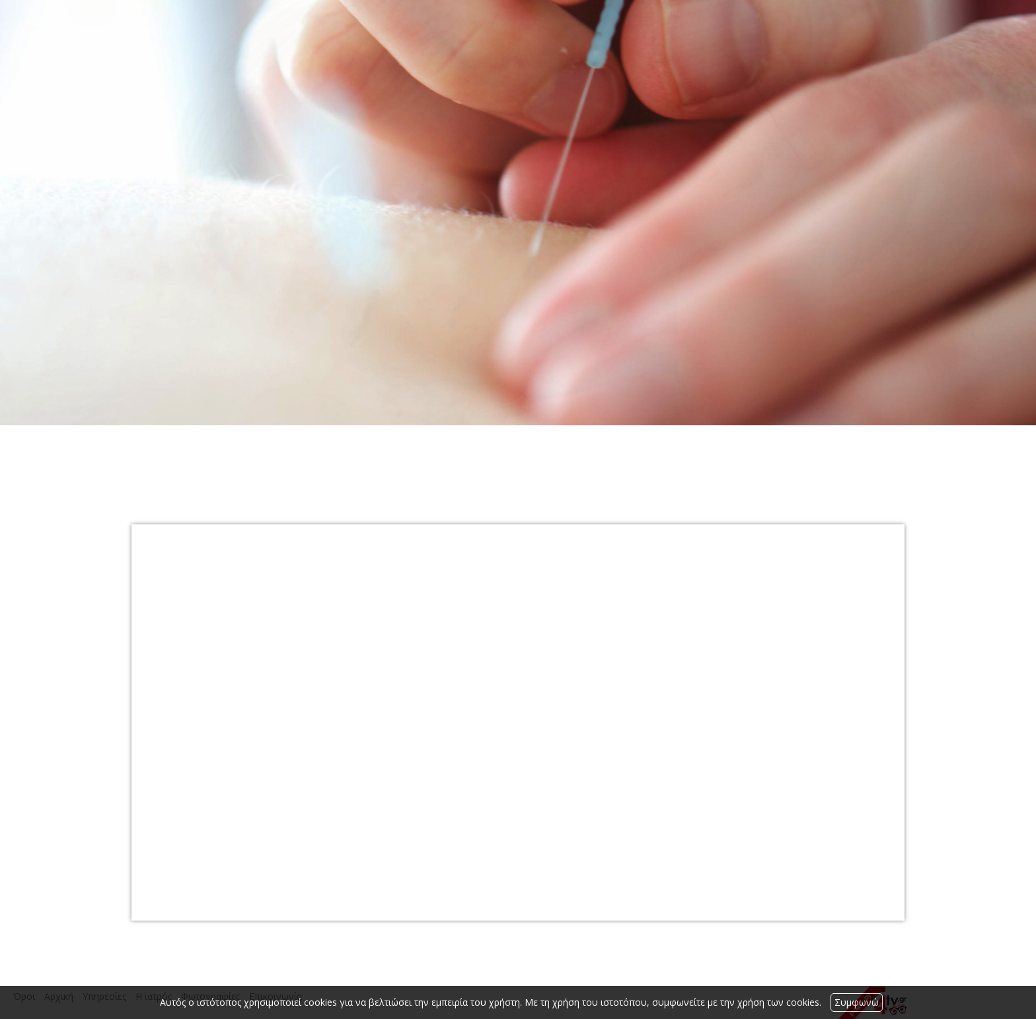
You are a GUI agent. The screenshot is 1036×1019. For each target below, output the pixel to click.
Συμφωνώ (856, 1002)
